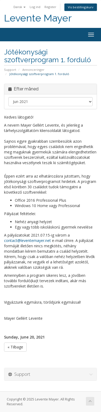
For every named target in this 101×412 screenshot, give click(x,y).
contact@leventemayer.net (27, 240)
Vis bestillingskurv (80, 7)
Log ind (35, 7)
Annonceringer (33, 70)
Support (10, 70)
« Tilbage (15, 347)
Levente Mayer (38, 18)
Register (50, 7)
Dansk (19, 7)
